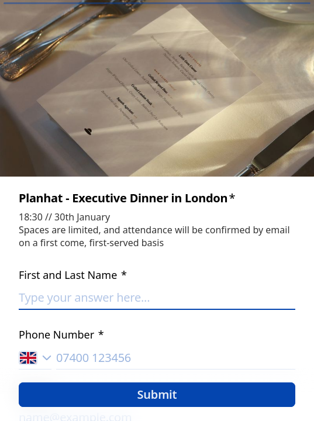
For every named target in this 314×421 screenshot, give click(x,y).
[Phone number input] (175, 358)
